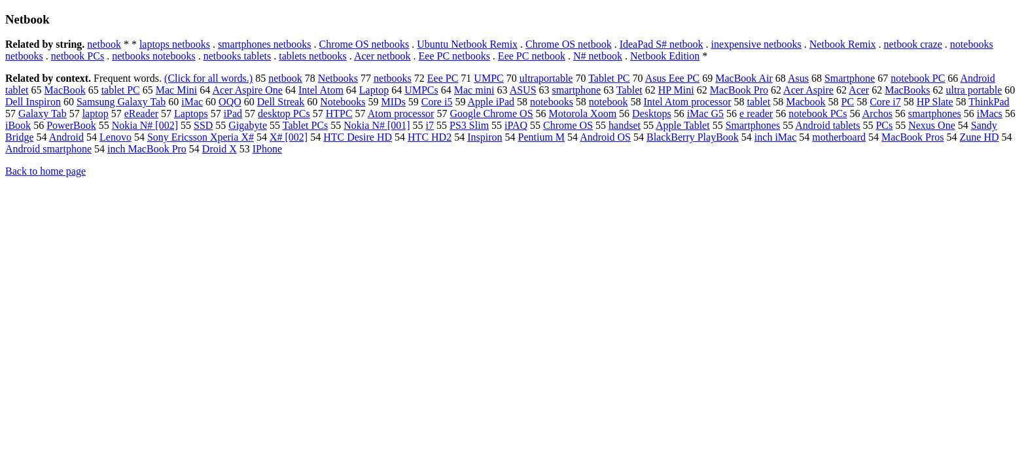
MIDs (393, 101)
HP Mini (676, 90)
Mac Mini (177, 90)
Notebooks (342, 101)
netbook (104, 44)
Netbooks (338, 78)
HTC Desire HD (357, 137)
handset (625, 125)
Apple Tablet (683, 125)
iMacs (989, 113)
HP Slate (935, 101)
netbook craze (913, 44)
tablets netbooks (313, 55)
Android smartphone (48, 148)
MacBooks (907, 90)
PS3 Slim (469, 125)
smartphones (934, 113)
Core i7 (885, 101)
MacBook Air (744, 78)
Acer (859, 90)
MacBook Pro (739, 90)
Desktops (651, 113)
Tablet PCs (305, 125)
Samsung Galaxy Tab (121, 101)
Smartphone (849, 78)
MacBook (65, 90)
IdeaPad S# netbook (661, 44)
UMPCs (421, 90)
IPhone (267, 148)
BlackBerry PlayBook (692, 137)
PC (848, 101)
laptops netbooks (174, 44)
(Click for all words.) (208, 78)
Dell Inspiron (33, 101)
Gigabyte (247, 125)
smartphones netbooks (264, 44)
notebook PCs (817, 113)
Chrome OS (568, 125)
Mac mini (474, 90)
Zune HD (979, 137)
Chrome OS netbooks (364, 44)
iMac (192, 101)
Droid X (219, 148)
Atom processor (401, 113)
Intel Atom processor (687, 101)
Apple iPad (491, 101)
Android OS (605, 137)
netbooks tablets (237, 55)
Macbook (805, 101)
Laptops (191, 113)
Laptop (374, 90)
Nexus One (931, 125)
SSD (203, 125)
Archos (877, 113)
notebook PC (918, 78)
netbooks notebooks (154, 55)
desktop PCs (284, 113)
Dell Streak (280, 101)
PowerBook (71, 125)
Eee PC (443, 78)
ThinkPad (988, 101)
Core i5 (437, 101)
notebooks (551, 101)
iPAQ (515, 125)
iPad (233, 113)
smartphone (576, 90)
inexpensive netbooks (756, 44)
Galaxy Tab (42, 113)
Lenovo (115, 137)
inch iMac (775, 137)
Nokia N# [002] (145, 125)
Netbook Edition (664, 55)
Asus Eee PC (672, 78)
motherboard (839, 137)
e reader (756, 113)
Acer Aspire (808, 90)
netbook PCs (77, 55)
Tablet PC (608, 78)
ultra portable (974, 90)
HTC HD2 (429, 137)
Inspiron (484, 137)
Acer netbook (382, 55)
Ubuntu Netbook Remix (467, 44)
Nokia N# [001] (377, 125)
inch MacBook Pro (146, 148)
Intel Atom (321, 90)
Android (66, 137)
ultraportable (546, 78)
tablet (759, 101)
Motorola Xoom (583, 113)
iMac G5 (705, 113)
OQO (230, 101)
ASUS (523, 90)
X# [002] (289, 137)
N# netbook (597, 55)
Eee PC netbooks (454, 55)
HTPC (339, 113)
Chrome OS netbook (568, 44)
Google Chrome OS (491, 113)
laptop (95, 113)
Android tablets (827, 125)
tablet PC (120, 90)
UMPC (488, 78)
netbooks (393, 78)
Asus (798, 78)
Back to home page (45, 171)
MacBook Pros (912, 137)
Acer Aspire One (247, 90)
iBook (18, 125)
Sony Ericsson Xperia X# (200, 137)
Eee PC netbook (531, 55)
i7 (430, 125)
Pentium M (541, 137)
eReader (141, 113)
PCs (884, 125)
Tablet (629, 90)
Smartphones (753, 125)
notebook (608, 101)
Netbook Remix (842, 44)
